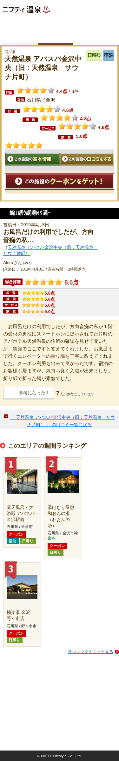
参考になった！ (34, 392)
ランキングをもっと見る (90, 651)
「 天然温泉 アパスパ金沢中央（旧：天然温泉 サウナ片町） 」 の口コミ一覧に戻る (62, 421)
